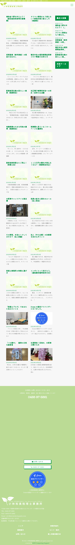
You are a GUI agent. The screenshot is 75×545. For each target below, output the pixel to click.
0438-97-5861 (37, 397)
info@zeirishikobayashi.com (16, 516)
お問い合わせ (37, 461)
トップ (20, 526)
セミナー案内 (54, 530)
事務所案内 (54, 526)
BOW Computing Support (40, 543)
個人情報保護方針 (54, 534)
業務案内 (20, 530)
